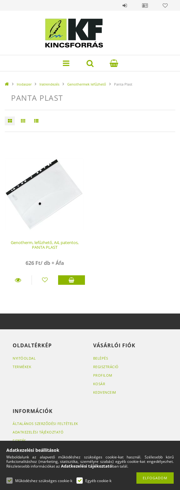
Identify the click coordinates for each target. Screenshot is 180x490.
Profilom (102, 375)
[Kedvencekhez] (45, 280)
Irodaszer (24, 84)
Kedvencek (165, 5)
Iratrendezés (49, 84)
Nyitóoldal (24, 358)
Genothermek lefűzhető (86, 84)
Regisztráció (106, 366)
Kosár (99, 383)
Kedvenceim (104, 392)
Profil (145, 5)
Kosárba (71, 280)
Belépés (124, 5)
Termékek (22, 366)
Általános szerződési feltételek (45, 423)
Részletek (18, 280)
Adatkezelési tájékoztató (38, 432)
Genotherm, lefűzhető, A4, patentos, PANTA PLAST (45, 245)
